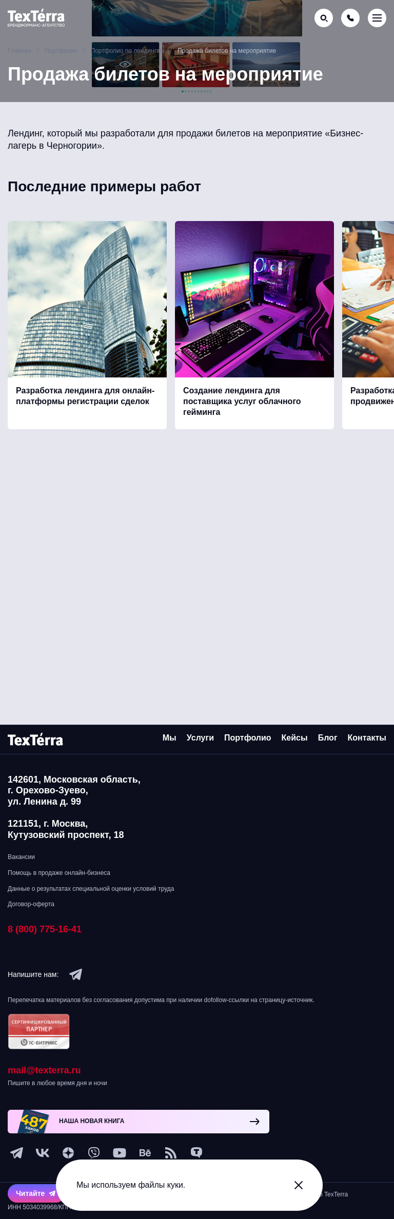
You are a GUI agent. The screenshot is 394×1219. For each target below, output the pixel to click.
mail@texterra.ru (44, 1070)
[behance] (145, 1153)
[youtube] (119, 1153)
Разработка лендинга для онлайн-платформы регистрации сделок (85, 398)
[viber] (94, 1153)
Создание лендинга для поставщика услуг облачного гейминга (242, 404)
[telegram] (76, 974)
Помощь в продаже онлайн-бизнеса (59, 872)
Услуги (200, 737)
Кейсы (295, 737)
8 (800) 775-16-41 (45, 929)
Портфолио (247, 737)
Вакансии (21, 857)
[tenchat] (196, 1153)
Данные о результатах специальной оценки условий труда (91, 888)
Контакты (367, 737)
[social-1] (171, 1153)
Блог (328, 737)
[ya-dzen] (68, 1153)
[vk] (42, 1153)
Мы (169, 737)
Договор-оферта (31, 904)
